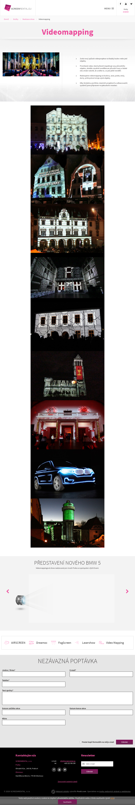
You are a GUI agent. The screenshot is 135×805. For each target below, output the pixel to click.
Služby (15, 19)
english (126, 11)
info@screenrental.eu (67, 761)
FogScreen (64, 643)
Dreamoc (41, 643)
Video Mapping (115, 643)
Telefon (5, 680)
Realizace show (28, 19)
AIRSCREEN (18, 643)
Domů (6, 19)
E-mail (72, 670)
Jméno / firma (8, 670)
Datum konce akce (78, 708)
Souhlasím (67, 802)
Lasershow (88, 643)
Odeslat (124, 742)
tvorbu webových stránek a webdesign (115, 791)
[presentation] (22, 732)
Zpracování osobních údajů (67, 781)
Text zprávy (7, 690)
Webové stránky (62, 791)
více (112, 798)
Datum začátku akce (11, 708)
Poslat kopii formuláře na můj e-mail (98, 742)
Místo (4, 718)
